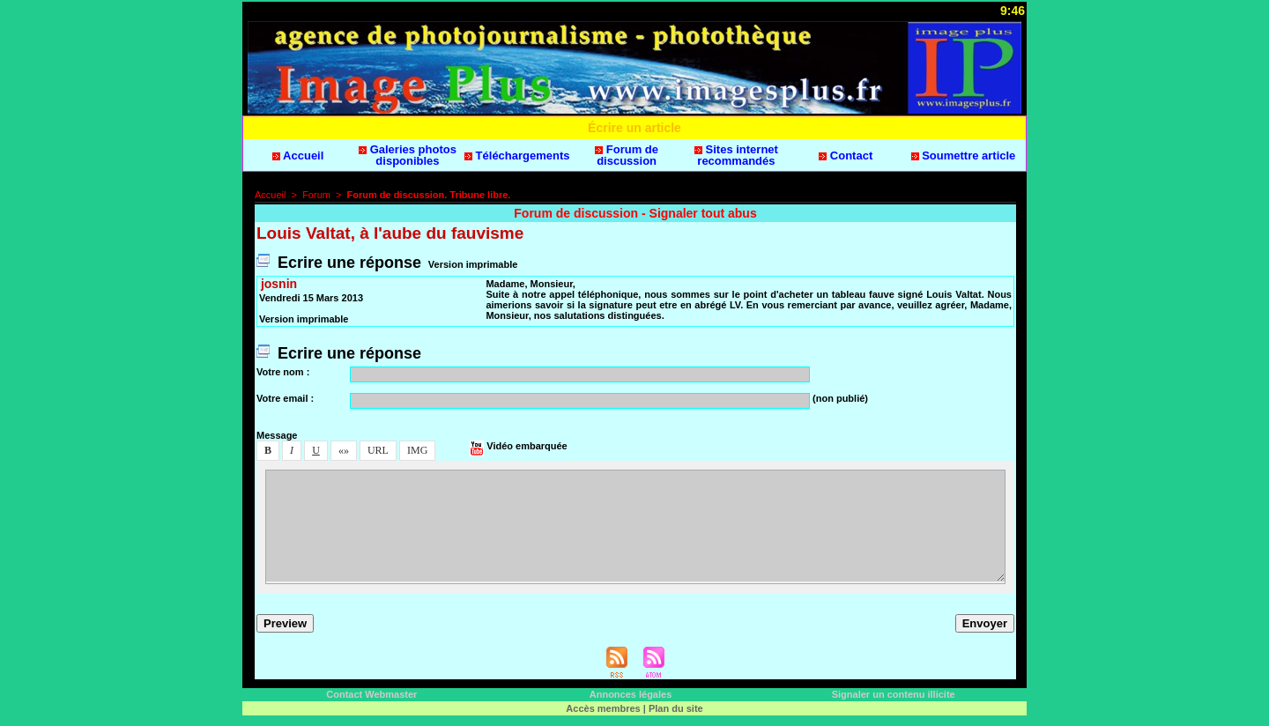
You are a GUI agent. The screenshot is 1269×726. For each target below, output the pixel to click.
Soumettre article (963, 155)
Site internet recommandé (736, 155)
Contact (845, 155)
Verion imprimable (472, 264)
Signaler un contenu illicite (893, 694)
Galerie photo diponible (407, 155)
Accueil (297, 155)
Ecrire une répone (338, 262)
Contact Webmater (371, 694)
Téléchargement (517, 155)
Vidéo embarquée (519, 446)
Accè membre (603, 708)
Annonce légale (631, 694)
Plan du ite (676, 708)
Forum (316, 194)
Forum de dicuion (626, 155)
